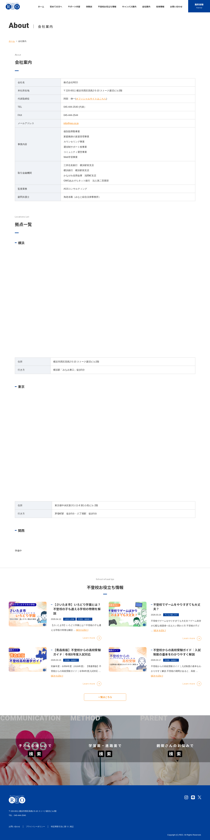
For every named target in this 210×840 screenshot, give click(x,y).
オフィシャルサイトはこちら (91, 98)
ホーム (12, 41)
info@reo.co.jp (71, 123)
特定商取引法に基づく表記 (62, 827)
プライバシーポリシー (35, 827)
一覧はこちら (105, 698)
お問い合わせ (14, 827)
